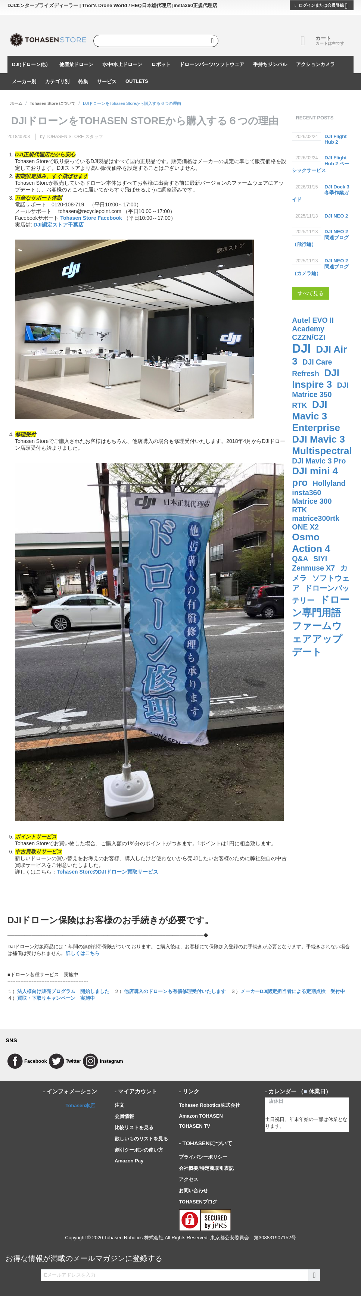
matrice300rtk (315, 518)
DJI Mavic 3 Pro (319, 461)
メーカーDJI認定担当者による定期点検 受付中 (292, 991)
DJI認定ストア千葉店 (59, 225)
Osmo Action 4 (311, 542)
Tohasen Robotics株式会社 (209, 1105)
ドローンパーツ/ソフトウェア (212, 64)
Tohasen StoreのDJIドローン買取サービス (107, 872)
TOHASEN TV (194, 1126)
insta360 (306, 492)
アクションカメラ (315, 64)
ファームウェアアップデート (317, 639)
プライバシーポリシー (203, 1157)
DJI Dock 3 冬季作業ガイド (320, 193)
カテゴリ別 (57, 81)
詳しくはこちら (83, 953)
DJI (301, 348)
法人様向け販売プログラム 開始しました (63, 991)
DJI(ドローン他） (31, 64)
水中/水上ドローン (122, 64)
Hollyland (329, 483)
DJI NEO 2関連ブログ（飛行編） (320, 238)
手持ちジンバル (270, 64)
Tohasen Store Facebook (91, 218)
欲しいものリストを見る (141, 1139)
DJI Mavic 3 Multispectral (322, 445)
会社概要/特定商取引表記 (206, 1168)
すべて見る (311, 293)
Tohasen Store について (53, 103)
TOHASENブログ (198, 1202)
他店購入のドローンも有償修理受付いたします (175, 991)
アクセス (188, 1179)
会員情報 (124, 1116)
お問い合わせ (193, 1190)
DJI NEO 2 (336, 216)
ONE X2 (305, 527)
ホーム (16, 103)
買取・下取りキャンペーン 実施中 (56, 998)
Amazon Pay (129, 1161)
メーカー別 (24, 81)
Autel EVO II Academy (313, 324)
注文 (119, 1105)
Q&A (300, 559)
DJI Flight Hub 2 (335, 139)
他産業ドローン (76, 64)
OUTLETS (136, 81)
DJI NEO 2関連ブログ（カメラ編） (320, 267)
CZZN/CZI (308, 337)
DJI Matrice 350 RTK (320, 395)
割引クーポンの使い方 (139, 1150)
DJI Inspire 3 (315, 378)
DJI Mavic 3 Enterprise (316, 416)
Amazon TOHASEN (201, 1116)
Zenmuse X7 (313, 568)
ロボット (161, 64)
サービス (106, 81)
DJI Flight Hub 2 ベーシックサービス (320, 164)
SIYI (320, 559)
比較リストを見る (134, 1127)
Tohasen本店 (80, 1105)
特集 (83, 81)
